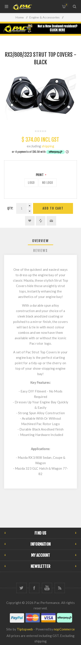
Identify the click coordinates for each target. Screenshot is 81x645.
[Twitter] (21, 588)
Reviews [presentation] (40, 250)
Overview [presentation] (40, 241)
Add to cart (53, 208)
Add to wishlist (30, 221)
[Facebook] (34, 588)
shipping (48, 146)
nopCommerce (64, 629)
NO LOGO (47, 183)
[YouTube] (47, 588)
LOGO (31, 183)
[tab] (40, 240)
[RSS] (60, 588)
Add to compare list (40, 221)
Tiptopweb (25, 629)
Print (40, 175)
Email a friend (51, 221)
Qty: (10, 208)
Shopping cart (66, 4)
